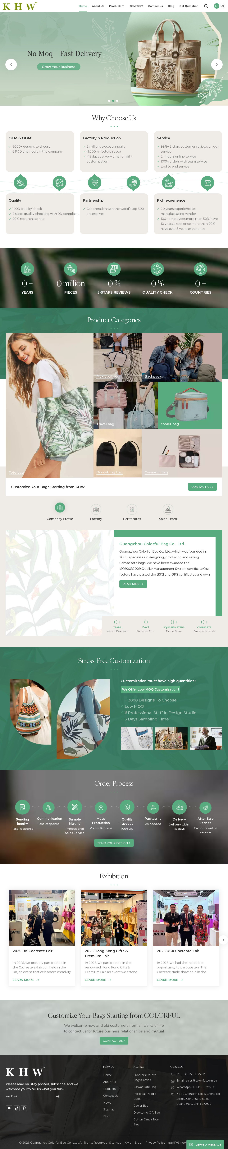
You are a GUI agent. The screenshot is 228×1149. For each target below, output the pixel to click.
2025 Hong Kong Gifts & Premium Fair (106, 953)
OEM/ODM (136, 5)
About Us (98, 5)
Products (115, 5)
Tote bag (16, 472)
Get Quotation (188, 5)
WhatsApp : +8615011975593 (195, 1087)
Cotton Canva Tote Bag (146, 1122)
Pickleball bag (108, 376)
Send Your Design (113, 843)
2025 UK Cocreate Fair (32, 951)
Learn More (23, 980)
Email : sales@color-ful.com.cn (196, 1080)
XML (128, 1142)
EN (216, 5)
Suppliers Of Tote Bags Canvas (145, 1077)
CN (222, 5)
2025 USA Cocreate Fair (178, 951)
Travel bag (105, 424)
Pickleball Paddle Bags (145, 1096)
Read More (132, 584)
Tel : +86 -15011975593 (190, 1074)
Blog (171, 5)
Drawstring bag (109, 472)
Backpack (153, 376)
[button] (109, 101)
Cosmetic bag (156, 472)
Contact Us (155, 5)
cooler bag (170, 424)
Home (83, 5)
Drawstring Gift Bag (147, 1112)
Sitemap (109, 1109)
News (107, 1102)
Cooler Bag (141, 1105)
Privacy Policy (155, 1142)
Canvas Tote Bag (145, 1087)
